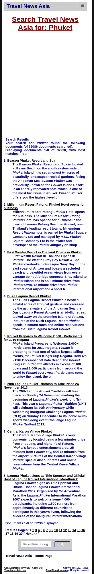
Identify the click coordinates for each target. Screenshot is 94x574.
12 (65, 530)
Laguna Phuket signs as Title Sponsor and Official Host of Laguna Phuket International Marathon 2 (44, 477)
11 (60, 530)
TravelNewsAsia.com (15, 570)
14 (74, 530)
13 (69, 530)
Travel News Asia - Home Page (28, 556)
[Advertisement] (47, 87)
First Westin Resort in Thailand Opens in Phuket (44, 252)
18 (12, 533)
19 (16, 533)
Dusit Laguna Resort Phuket (29, 296)
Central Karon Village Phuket (29, 431)
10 (56, 530)
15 (78, 530)
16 (83, 530)
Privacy (26, 568)
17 (7, 533)
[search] (35, 544)
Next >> (31, 533)
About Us (37, 568)
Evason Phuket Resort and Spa (31, 160)
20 (21, 533)
